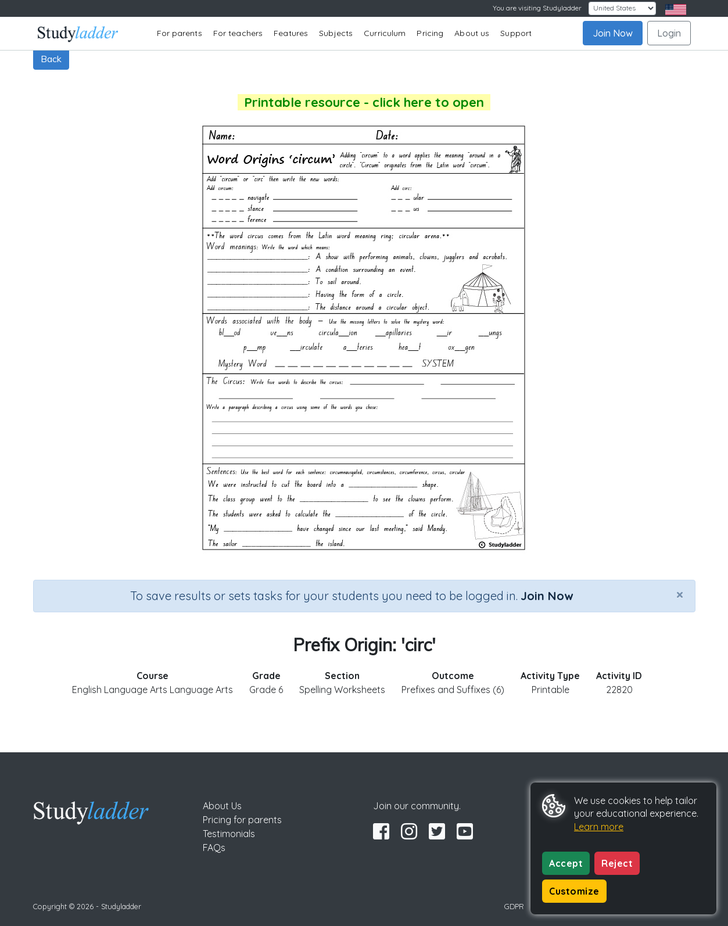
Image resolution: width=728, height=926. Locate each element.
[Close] (680, 594)
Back (51, 58)
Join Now (613, 33)
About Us (222, 806)
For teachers (238, 33)
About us (471, 33)
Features (291, 33)
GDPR (514, 906)
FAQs (214, 847)
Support (516, 33)
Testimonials (229, 833)
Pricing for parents (242, 819)
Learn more (598, 826)
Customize (574, 891)
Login (669, 33)
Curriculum (385, 33)
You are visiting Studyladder (537, 7)
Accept (566, 863)
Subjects (336, 33)
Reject (617, 863)
